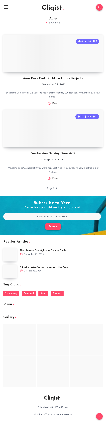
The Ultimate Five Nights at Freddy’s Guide (43, 251)
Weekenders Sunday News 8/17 (53, 153)
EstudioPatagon (64, 414)
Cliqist (53, 8)
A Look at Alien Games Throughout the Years (44, 267)
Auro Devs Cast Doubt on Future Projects (53, 78)
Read (55, 103)
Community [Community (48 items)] (11, 293)
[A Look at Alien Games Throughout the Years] (10, 271)
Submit (53, 227)
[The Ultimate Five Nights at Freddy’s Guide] (10, 254)
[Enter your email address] (52, 216)
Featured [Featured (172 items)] (29, 293)
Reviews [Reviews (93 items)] (57, 293)
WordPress (62, 407)
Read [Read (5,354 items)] (43, 293)
